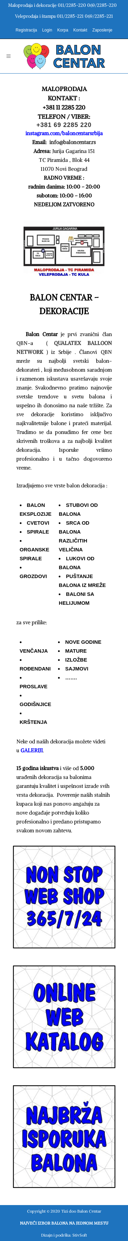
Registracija (26, 30)
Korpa (62, 30)
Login (47, 30)
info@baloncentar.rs (72, 142)
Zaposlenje (103, 30)
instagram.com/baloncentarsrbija (64, 133)
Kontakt (80, 30)
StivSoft (79, 1235)
